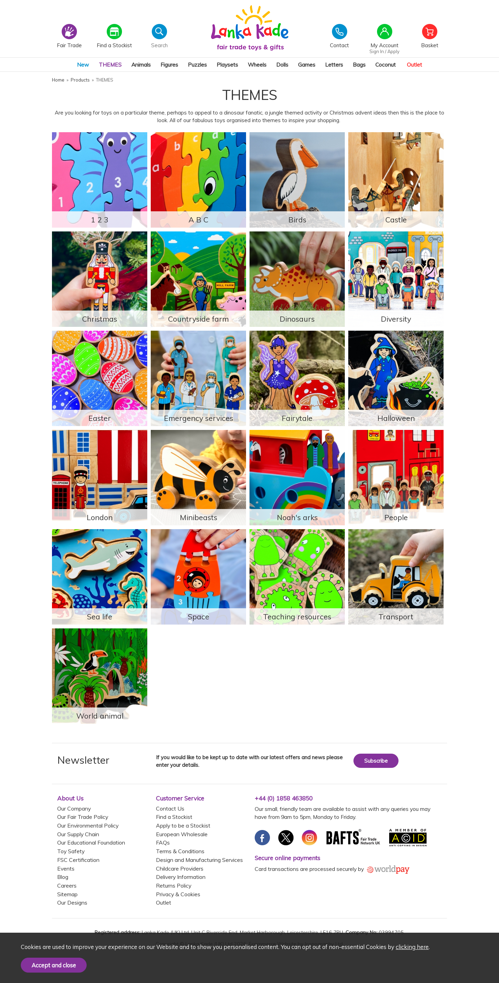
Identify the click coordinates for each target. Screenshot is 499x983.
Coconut (385, 64)
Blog (62, 876)
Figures (169, 64)
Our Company (74, 808)
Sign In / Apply (384, 51)
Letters (334, 64)
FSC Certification (78, 859)
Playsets (227, 64)
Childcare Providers (179, 868)
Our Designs (72, 902)
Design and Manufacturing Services (199, 859)
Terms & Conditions (180, 851)
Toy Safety (71, 851)
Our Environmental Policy (88, 825)
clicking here (412, 946)
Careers (67, 885)
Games (306, 64)
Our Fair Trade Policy (82, 816)
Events (66, 868)
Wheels (257, 64)
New (83, 64)
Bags (359, 64)
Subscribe (376, 760)
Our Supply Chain (78, 834)
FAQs (163, 842)
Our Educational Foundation (91, 842)
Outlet (414, 64)
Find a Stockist (174, 816)
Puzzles (197, 64)
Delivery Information (180, 876)
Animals (141, 64)
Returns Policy (173, 885)
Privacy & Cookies (178, 894)
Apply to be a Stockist (183, 825)
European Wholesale (182, 834)
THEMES (110, 64)
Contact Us (170, 808)
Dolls (282, 64)
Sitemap (67, 894)
